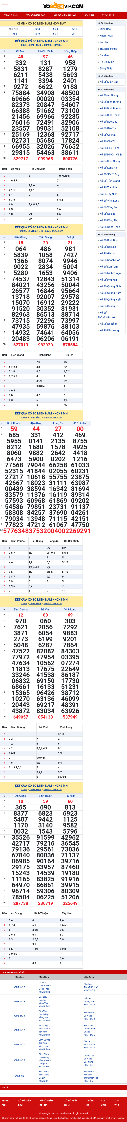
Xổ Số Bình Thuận (110, 115)
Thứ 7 (54, 33)
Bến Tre (42, 1000)
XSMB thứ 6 (19, 1044)
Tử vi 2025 (108, 15)
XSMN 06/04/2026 (52, 45)
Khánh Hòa (106, 35)
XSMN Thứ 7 (35, 417)
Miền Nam (13, 29)
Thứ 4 (73, 28)
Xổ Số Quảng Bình (110, 286)
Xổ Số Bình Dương (110, 101)
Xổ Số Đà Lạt (107, 213)
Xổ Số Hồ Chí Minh (111, 154)
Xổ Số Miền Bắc (109, 81)
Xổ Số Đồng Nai (109, 220)
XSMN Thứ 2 (35, 45)
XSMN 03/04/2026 (52, 603)
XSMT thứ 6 (89, 1047)
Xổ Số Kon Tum (109, 266)
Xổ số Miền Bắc (105, 76)
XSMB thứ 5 (19, 1030)
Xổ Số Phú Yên (108, 279)
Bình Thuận (45, 795)
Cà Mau (20, 51)
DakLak (87, 998)
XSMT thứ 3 (89, 1004)
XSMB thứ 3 (19, 1001)
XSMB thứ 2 (19, 987)
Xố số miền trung (65, 15)
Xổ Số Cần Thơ (108, 141)
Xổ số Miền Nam (106, 89)
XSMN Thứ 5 (35, 789)
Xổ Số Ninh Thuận (110, 273)
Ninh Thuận (89, 1044)
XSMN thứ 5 (44, 1035)
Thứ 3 (54, 28)
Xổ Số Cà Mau (108, 134)
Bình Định (88, 1025)
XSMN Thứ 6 (35, 603)
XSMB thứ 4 (19, 1016)
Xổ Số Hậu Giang (110, 148)
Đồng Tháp (70, 51)
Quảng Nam (89, 1001)
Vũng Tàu (43, 1003)
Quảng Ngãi (89, 1055)
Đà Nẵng (88, 1016)
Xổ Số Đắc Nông (109, 330)
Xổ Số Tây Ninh (108, 194)
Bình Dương (21, 609)
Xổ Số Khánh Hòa (110, 260)
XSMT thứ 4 (89, 1019)
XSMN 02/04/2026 (52, 789)
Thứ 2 (36, 28)
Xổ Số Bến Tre (108, 128)
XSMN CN (43, 1081)
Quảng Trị (88, 1032)
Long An (58, 423)
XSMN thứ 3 (44, 1006)
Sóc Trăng (43, 1014)
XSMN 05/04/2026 (54, 231)
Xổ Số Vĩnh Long (109, 200)
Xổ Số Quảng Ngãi (110, 299)
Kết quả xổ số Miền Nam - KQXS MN (41, 41)
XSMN (24, 45)
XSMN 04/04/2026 (52, 417)
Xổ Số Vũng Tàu (109, 207)
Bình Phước (14, 423)
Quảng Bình (89, 1028)
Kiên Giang (20, 237)
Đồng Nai (43, 1017)
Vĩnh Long (70, 609)
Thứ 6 (36, 33)
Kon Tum (105, 42)
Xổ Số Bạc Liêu (108, 121)
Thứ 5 (13, 33)
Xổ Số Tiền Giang (110, 180)
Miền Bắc (105, 29)
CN (73, 33)
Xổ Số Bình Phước (110, 108)
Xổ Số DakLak (108, 246)
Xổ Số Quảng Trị (109, 306)
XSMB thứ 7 (19, 1060)
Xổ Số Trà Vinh (108, 187)
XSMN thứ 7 (44, 1066)
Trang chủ (11, 15)
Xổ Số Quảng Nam (110, 293)
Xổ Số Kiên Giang (110, 161)
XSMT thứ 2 (89, 990)
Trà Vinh (45, 609)
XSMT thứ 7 (89, 1065)
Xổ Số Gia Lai (107, 253)
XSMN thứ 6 (44, 1049)
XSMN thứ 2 (44, 992)
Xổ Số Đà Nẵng (108, 323)
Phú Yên (88, 984)
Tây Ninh (70, 795)
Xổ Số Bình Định (109, 240)
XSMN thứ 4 (44, 1020)
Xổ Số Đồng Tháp (110, 227)
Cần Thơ (43, 1011)
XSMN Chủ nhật (35, 231)
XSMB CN (19, 1076)
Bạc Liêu (43, 997)
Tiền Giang (45, 237)
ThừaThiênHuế (108, 48)
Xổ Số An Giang (109, 95)
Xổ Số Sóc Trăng (109, 174)
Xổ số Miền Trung (106, 234)
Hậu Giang (36, 423)
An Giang (20, 795)
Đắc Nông (88, 1062)
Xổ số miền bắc (35, 15)
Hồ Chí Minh (45, 51)
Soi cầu (89, 15)
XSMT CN (88, 1081)
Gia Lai (87, 1041)
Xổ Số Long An (108, 167)
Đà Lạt (70, 237)
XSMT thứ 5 (89, 1035)
